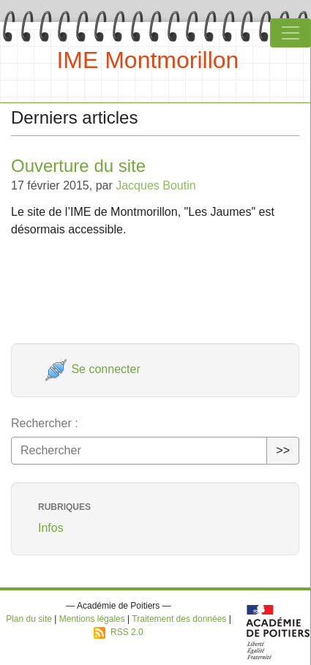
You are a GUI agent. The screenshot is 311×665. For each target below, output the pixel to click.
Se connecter (92, 369)
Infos (51, 528)
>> (283, 450)
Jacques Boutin (155, 185)
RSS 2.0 (118, 632)
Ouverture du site (78, 166)
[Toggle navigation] (290, 33)
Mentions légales (92, 619)
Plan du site (29, 619)
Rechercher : (44, 423)
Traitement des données (179, 619)
